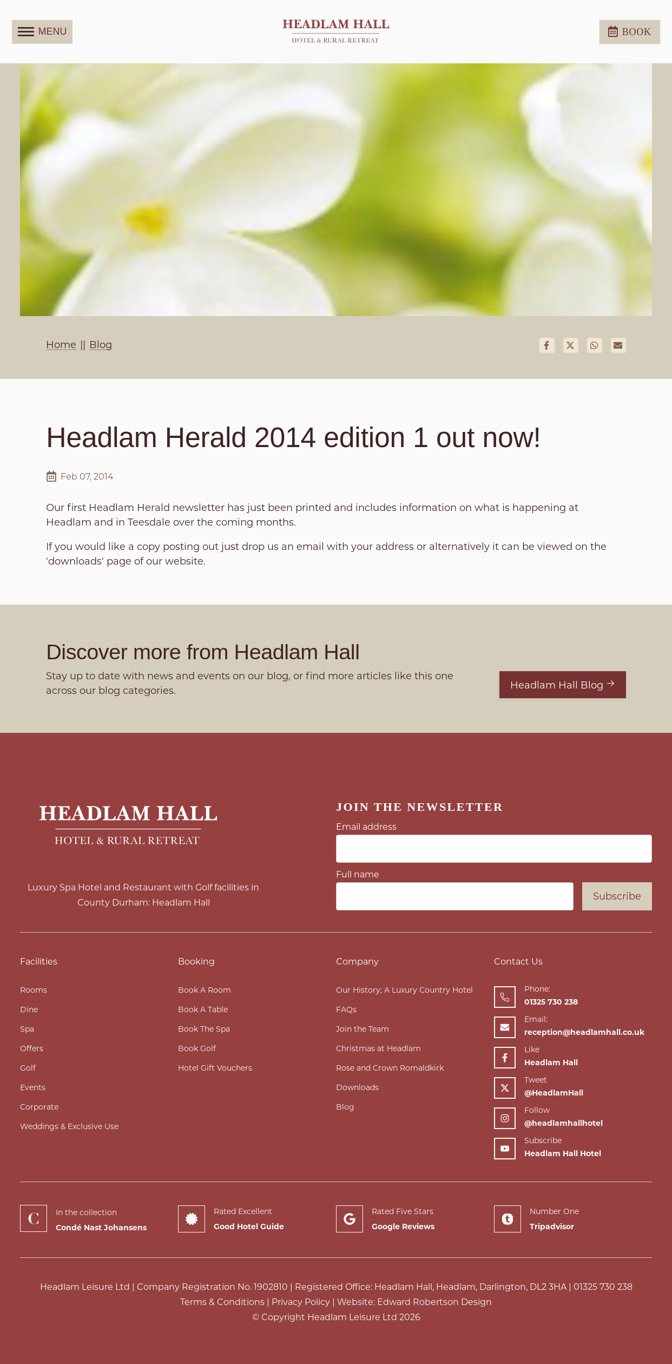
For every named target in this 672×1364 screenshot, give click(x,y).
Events (32, 1087)
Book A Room (204, 990)
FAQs (346, 1009)
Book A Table (203, 1009)
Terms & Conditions (222, 1302)
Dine (29, 1009)
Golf (28, 1068)
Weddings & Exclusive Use (69, 1126)
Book (629, 31)
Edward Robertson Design (434, 1302)
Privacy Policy (301, 1302)
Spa (27, 1029)
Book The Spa (204, 1029)
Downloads (357, 1087)
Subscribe (617, 896)
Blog (345, 1107)
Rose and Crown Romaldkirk (390, 1068)
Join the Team (362, 1029)
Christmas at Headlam (378, 1048)
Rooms (33, 990)
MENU (42, 32)
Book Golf (197, 1048)
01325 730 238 (603, 1287)
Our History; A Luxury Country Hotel (404, 990)
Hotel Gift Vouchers (215, 1068)
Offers (31, 1048)
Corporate (39, 1107)
